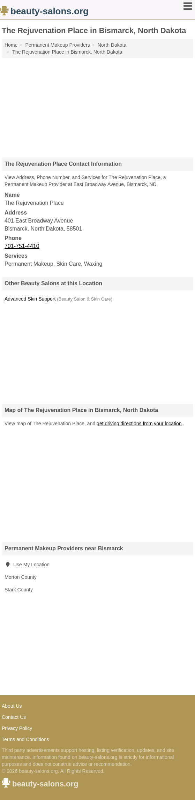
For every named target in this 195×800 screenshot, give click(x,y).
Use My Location (27, 564)
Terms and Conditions (25, 739)
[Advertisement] (97, 105)
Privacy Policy (17, 728)
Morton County (21, 577)
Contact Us (14, 717)
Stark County (19, 589)
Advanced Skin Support (30, 299)
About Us (12, 706)
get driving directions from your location (139, 423)
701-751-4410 (22, 246)
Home (11, 45)
